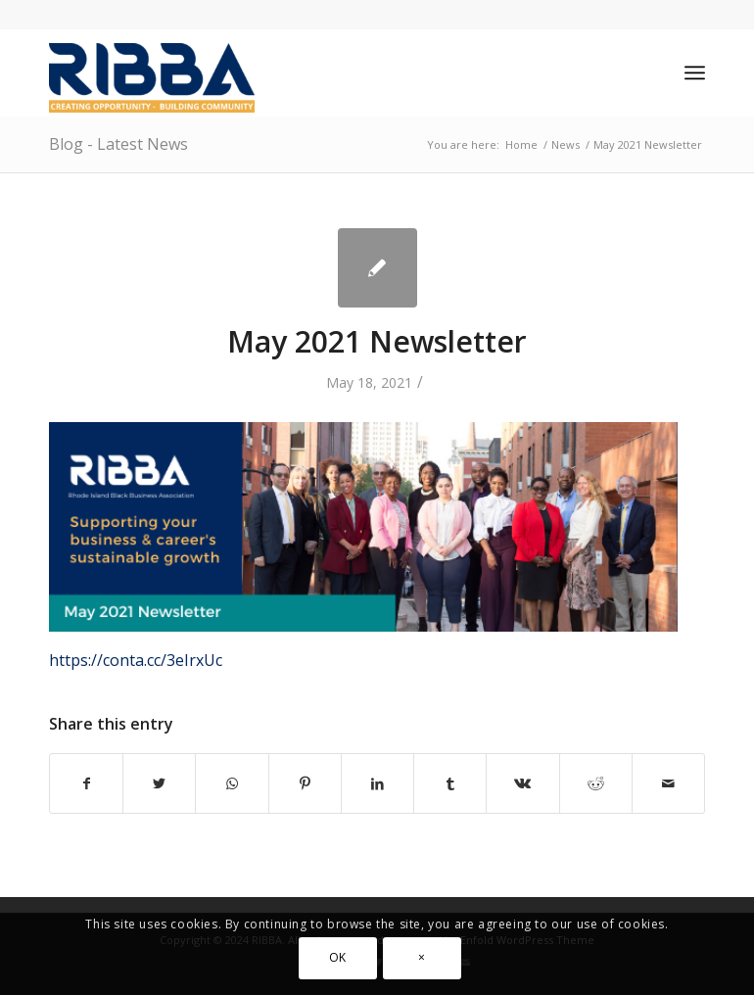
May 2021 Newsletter (377, 341)
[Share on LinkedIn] (377, 783)
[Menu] (694, 72)
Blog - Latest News (118, 144)
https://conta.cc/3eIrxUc (135, 660)
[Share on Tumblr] (450, 783)
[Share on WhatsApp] (231, 783)
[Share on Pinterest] (305, 783)
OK (338, 957)
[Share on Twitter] (159, 783)
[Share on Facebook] (86, 783)
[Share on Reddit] (596, 783)
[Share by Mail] (668, 783)
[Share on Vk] (522, 783)
